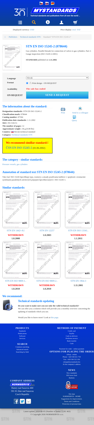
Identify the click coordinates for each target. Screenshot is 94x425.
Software (22, 336)
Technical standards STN (30, 37)
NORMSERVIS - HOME (72, 396)
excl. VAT (76, 29)
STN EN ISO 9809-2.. (47, 261)
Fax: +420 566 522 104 (72, 359)
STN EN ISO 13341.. (78, 211)
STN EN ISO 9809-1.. (15, 261)
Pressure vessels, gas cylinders (15, 164)
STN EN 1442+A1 (15, 211)
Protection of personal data (71, 404)
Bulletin (71, 378)
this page (54, 317)
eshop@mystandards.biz (71, 362)
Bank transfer (71, 341)
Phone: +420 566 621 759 (72, 357)
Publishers (13, 37)
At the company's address (72, 364)
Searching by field (22, 352)
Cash (71, 343)
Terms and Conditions (71, 401)
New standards (71, 373)
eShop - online (72, 354)
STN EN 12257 (47, 211)
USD (32, 29)
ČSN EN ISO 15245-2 (19, 147)
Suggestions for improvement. (71, 399)
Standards (22, 331)
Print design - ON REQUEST (42, 83)
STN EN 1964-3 (78, 261)
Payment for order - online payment (71, 349)
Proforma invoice (72, 338)
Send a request (57, 95)
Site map (72, 394)
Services (22, 338)
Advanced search (22, 349)
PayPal (71, 333)
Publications (22, 333)
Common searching (22, 347)
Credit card (71, 331)
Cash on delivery (72, 336)
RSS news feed (71, 375)
